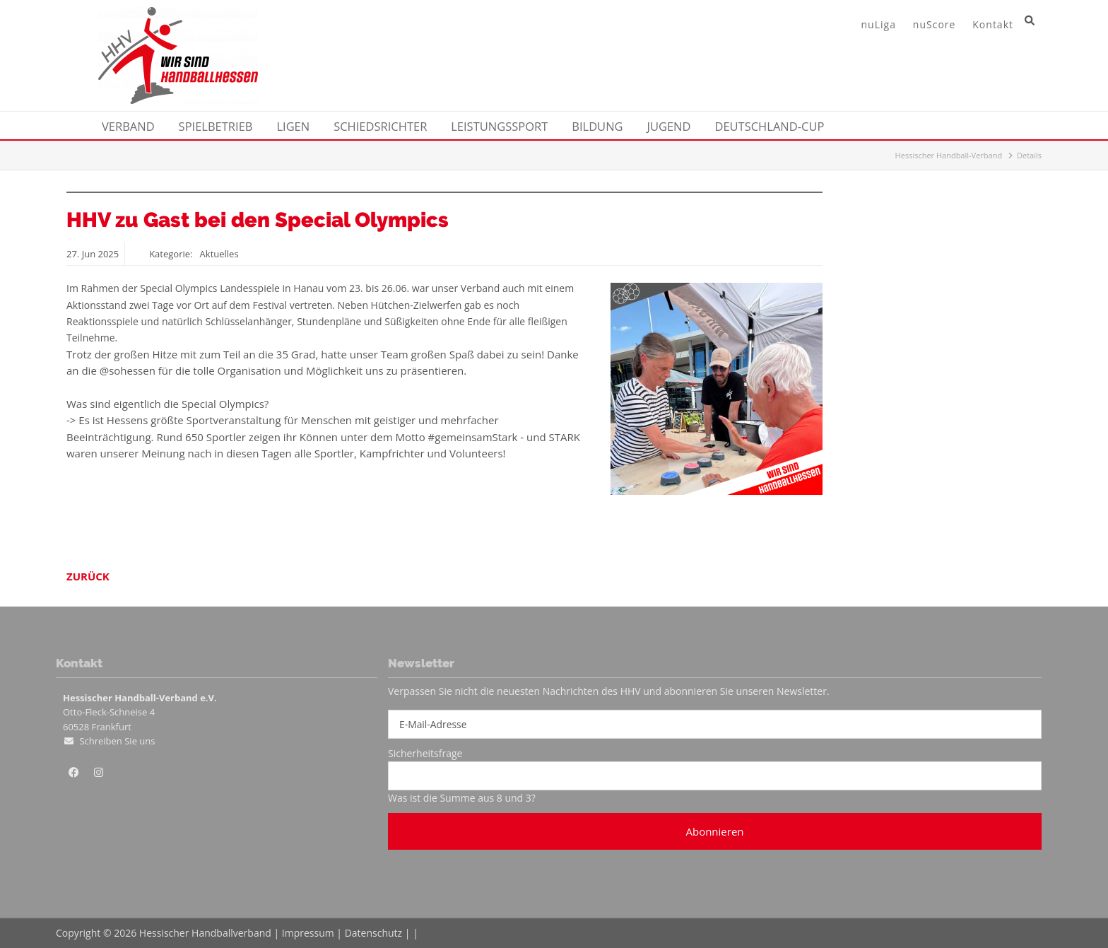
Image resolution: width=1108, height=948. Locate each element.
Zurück (88, 576)
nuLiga (878, 24)
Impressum (308, 933)
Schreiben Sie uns (117, 741)
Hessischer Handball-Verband (949, 155)
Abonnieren (714, 831)
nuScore (934, 24)
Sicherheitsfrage (425, 753)
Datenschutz (373, 933)
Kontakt (992, 24)
